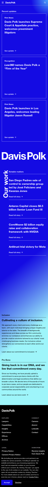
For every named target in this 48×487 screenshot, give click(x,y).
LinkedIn (35, 429)
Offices (5, 436)
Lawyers (5, 421)
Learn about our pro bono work (14, 395)
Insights (5, 429)
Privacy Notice (8, 451)
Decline (18, 483)
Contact (35, 432)
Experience (6, 432)
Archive (5, 440)
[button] (3, 2)
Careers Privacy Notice (11, 455)
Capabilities (6, 425)
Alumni (34, 425)
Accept (7, 482)
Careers (35, 421)
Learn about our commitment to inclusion (18, 352)
